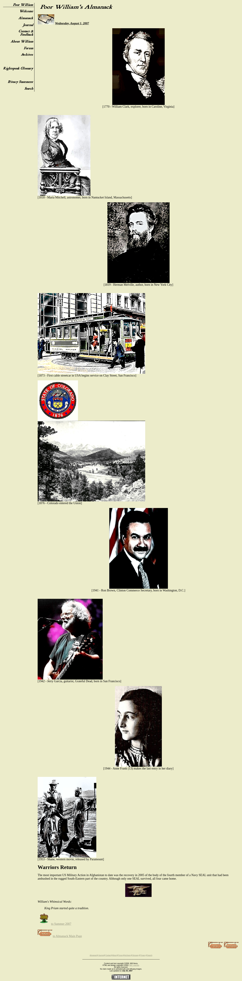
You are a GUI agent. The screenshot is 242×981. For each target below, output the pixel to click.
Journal (101, 955)
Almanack (93, 955)
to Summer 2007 (54, 924)
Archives (127, 955)
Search (149, 955)
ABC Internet (134, 965)
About (114, 955)
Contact (108, 955)
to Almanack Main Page (60, 936)
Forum (120, 955)
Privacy (143, 955)
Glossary (135, 955)
